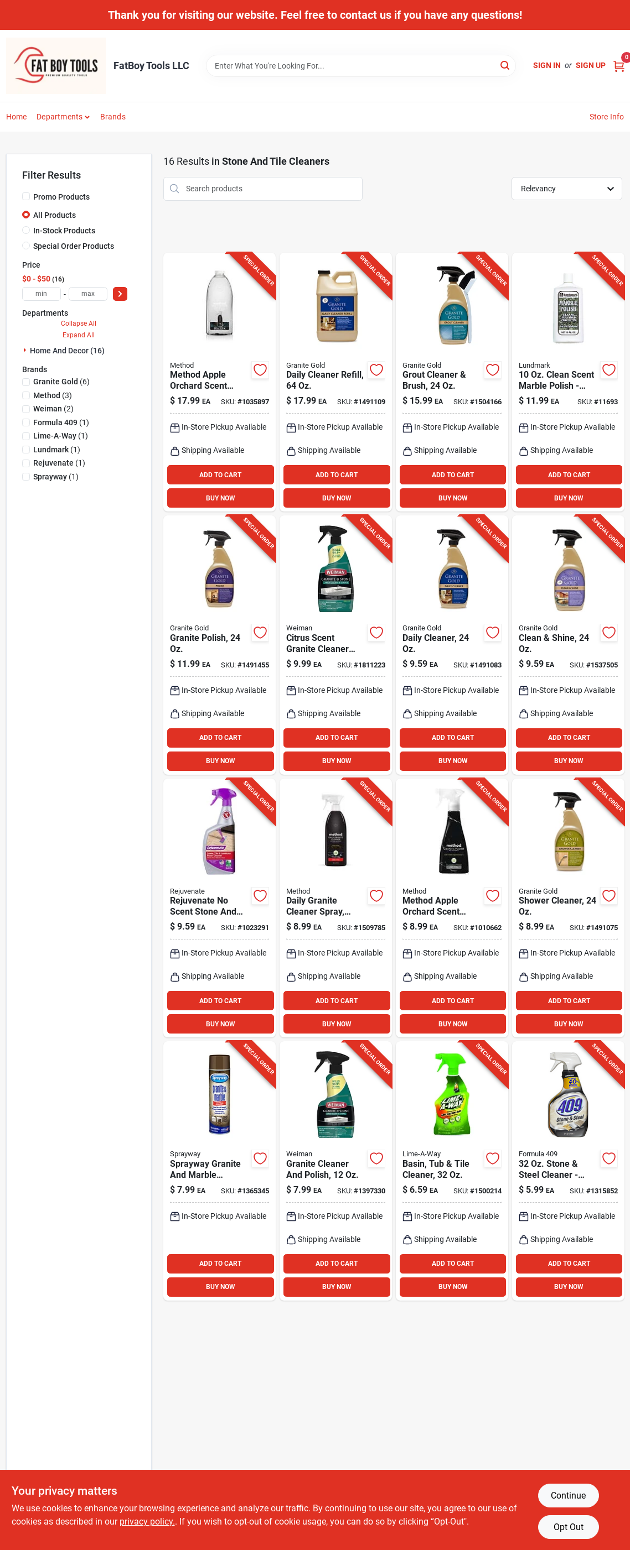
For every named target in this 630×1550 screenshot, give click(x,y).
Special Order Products (73, 246)
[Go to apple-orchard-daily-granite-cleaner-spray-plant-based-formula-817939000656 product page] (336, 908)
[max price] (88, 294)
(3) (52, 395)
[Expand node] (26, 350)
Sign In (547, 65)
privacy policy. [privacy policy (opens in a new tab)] (147, 1521)
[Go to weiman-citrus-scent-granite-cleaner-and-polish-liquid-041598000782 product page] (336, 1171)
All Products (54, 215)
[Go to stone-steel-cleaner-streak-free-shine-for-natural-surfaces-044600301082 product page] (568, 1171)
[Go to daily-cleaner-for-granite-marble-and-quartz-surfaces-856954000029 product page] (452, 645)
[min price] (41, 294)
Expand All (79, 335)
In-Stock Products (64, 230)
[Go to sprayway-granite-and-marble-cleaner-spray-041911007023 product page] (219, 1171)
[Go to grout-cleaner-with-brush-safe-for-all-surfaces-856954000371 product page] (452, 382)
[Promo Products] (26, 196)
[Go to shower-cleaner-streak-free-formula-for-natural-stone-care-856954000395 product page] (568, 908)
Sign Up (591, 65)
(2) (53, 408)
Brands (113, 116)
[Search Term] (361, 66)
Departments (59, 116)
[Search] (506, 65)
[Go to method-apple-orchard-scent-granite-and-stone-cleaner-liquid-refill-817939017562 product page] (219, 382)
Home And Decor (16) (67, 350)
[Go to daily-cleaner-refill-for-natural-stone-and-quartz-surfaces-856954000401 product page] (336, 382)
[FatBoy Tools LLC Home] (56, 66)
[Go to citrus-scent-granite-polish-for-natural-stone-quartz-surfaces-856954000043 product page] (219, 645)
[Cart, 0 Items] (618, 65)
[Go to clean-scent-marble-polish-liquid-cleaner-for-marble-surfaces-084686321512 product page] (568, 382)
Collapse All (78, 323)
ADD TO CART (220, 475)
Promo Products (61, 197)
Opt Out (568, 1527)
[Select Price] (120, 294)
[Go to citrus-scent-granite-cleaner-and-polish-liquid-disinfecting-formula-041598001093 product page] (336, 645)
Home (16, 116)
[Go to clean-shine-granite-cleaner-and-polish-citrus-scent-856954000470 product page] (568, 645)
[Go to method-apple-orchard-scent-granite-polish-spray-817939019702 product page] (452, 908)
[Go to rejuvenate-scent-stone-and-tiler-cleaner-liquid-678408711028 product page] (219, 908)
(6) (61, 381)
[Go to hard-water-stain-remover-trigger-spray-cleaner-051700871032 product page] (452, 1171)
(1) (61, 422)
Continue (568, 1495)
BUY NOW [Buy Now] (220, 498)
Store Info (607, 116)
